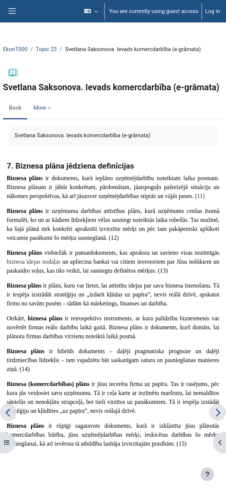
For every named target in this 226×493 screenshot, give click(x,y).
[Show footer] (207, 474)
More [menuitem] (39, 107)
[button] (90, 11)
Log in (212, 11)
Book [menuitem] (15, 107)
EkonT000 (15, 49)
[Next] (217, 411)
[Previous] (8, 411)
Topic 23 (46, 49)
